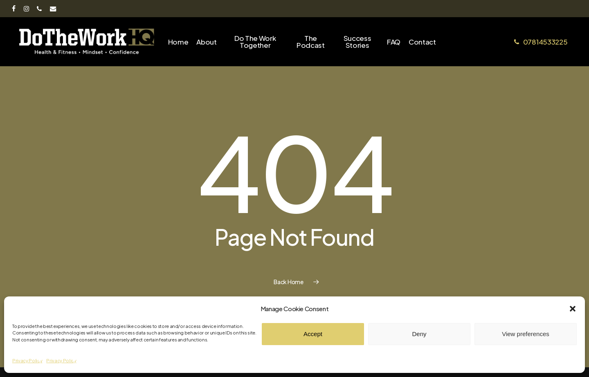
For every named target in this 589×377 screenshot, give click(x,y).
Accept (312, 333)
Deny (419, 333)
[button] (573, 309)
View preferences (525, 333)
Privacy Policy (27, 360)
